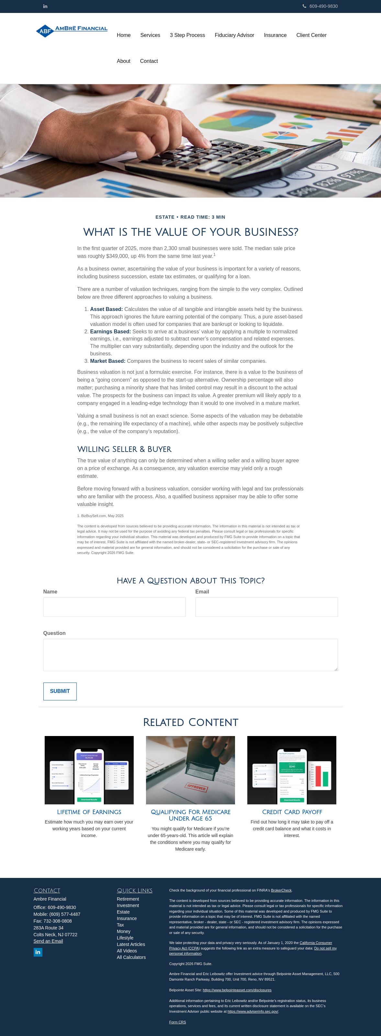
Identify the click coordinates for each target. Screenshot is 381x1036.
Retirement (128, 899)
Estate (123, 912)
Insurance (127, 918)
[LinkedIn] (45, 6)
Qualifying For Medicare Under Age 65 (190, 815)
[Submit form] (60, 691)
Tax (120, 924)
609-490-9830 (320, 6)
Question (54, 633)
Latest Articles (131, 944)
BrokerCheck (281, 890)
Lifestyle (125, 937)
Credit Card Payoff (292, 812)
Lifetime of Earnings (89, 812)
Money (123, 931)
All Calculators (131, 957)
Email (202, 591)
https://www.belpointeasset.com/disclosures (237, 990)
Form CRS (177, 1022)
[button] (150, 35)
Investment (128, 905)
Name (50, 591)
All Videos (127, 950)
